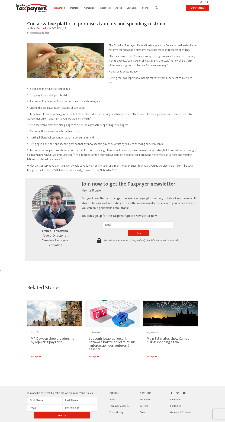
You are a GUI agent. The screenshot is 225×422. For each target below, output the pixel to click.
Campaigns (90, 8)
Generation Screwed (180, 412)
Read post (36, 357)
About (119, 8)
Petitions (75, 8)
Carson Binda (43, 28)
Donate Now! (197, 8)
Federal (31, 33)
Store (145, 8)
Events (143, 412)
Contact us (132, 8)
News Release (42, 33)
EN (201, 2)
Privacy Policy (116, 412)
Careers (144, 406)
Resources (106, 8)
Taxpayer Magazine (120, 406)
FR (206, 2)
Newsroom (60, 8)
